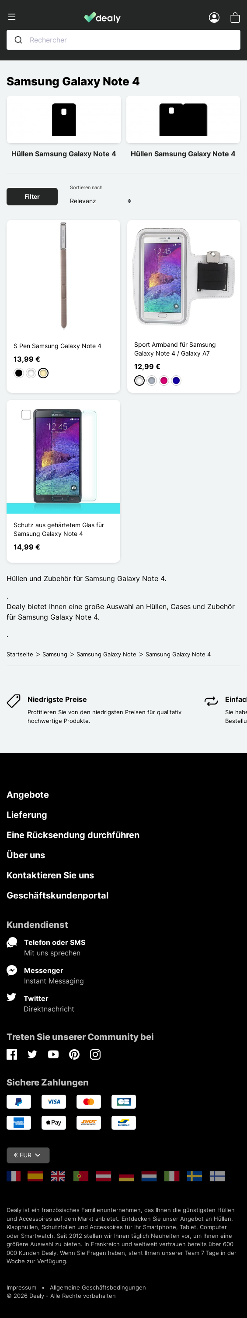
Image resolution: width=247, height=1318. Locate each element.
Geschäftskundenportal (57, 895)
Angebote (28, 794)
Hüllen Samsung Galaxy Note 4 (63, 153)
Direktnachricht (49, 1008)
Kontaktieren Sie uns (50, 875)
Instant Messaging (54, 980)
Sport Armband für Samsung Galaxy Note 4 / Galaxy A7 (175, 349)
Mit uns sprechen (52, 952)
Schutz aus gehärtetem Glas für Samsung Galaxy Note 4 (59, 529)
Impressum (21, 1287)
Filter (32, 196)
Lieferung (27, 815)
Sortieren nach (86, 187)
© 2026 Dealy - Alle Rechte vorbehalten (61, 1295)
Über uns (26, 855)
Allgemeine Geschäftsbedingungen (98, 1287)
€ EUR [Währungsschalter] (27, 1155)
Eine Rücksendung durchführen (73, 835)
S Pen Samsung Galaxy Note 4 (57, 345)
